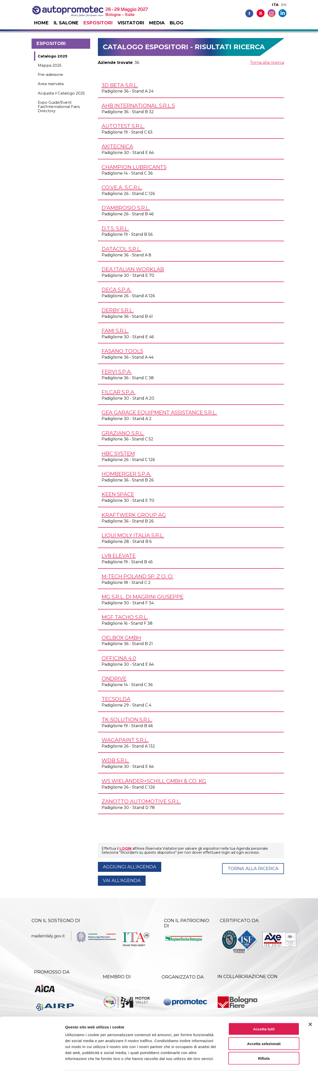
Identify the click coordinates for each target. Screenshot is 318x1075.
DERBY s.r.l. (118, 310)
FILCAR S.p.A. (118, 392)
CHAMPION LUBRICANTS (134, 167)
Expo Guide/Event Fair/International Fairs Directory (59, 106)
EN (283, 4)
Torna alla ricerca (267, 62)
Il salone (66, 23)
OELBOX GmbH (121, 638)
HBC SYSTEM (118, 453)
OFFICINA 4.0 (119, 658)
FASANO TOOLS (122, 351)
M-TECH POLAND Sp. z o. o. (137, 576)
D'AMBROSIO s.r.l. (126, 208)
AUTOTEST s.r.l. (123, 126)
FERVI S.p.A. (117, 372)
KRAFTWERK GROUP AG (134, 515)
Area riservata (51, 83)
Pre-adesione (50, 74)
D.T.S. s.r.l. (115, 228)
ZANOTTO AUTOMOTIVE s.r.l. (141, 801)
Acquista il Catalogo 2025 (61, 93)
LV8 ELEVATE (119, 556)
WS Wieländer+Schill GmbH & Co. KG (154, 781)
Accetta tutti (264, 1014)
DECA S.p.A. (116, 289)
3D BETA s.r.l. (120, 85)
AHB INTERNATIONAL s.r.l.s (138, 105)
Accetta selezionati (263, 1029)
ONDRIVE (114, 678)
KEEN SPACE (118, 494)
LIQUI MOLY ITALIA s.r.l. (133, 535)
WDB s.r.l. (115, 760)
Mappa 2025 (50, 65)
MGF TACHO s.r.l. (125, 617)
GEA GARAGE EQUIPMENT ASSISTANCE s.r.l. (159, 412)
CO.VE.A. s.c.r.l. (122, 187)
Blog (176, 23)
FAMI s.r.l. (115, 330)
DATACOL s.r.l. (121, 249)
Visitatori (131, 23)
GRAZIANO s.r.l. (123, 433)
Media (157, 23)
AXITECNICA (117, 146)
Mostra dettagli (261, 1065)
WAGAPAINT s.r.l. (125, 740)
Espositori (98, 23)
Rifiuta (264, 1043)
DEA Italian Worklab (133, 269)
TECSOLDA (116, 699)
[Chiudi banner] (310, 1009)
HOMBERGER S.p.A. (126, 474)
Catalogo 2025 (52, 56)
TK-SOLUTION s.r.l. (127, 719)
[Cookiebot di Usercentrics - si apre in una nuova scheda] (32, 1065)
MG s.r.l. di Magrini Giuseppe (142, 597)
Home (41, 23)
